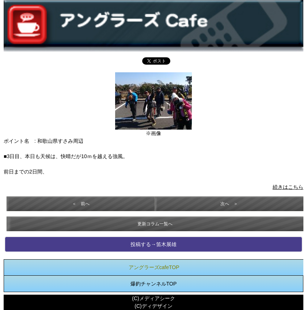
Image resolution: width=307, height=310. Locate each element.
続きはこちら (288, 187)
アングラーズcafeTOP (154, 267)
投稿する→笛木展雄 (153, 244)
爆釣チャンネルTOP (153, 284)
